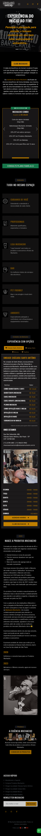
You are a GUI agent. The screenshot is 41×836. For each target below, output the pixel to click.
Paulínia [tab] (25, 352)
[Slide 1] (17, 49)
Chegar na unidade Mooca (13, 792)
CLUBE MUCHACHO (20, 524)
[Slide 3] (24, 49)
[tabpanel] (20, 441)
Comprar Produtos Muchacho (14, 783)
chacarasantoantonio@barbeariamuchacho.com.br (19, 445)
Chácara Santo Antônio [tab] (14, 348)
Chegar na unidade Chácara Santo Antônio (19, 786)
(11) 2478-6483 (9, 443)
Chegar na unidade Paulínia (13, 794)
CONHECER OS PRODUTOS (20, 752)
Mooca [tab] (15, 352)
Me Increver (31, 804)
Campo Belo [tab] (30, 348)
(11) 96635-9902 (21, 443)
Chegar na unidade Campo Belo (15, 789)
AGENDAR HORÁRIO (20, 518)
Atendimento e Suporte (12, 780)
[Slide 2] (20, 49)
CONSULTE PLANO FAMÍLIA (20, 168)
